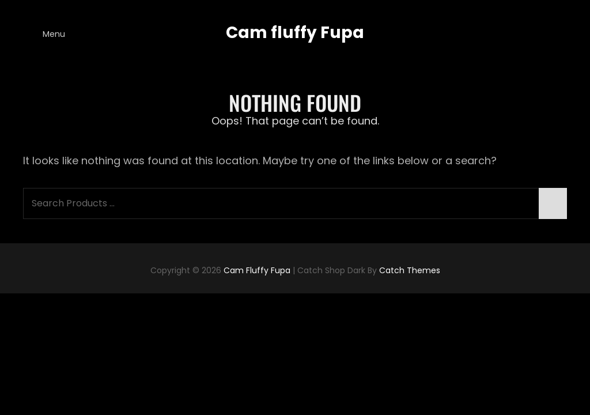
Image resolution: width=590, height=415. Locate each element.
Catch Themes (409, 270)
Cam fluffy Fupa (295, 32)
